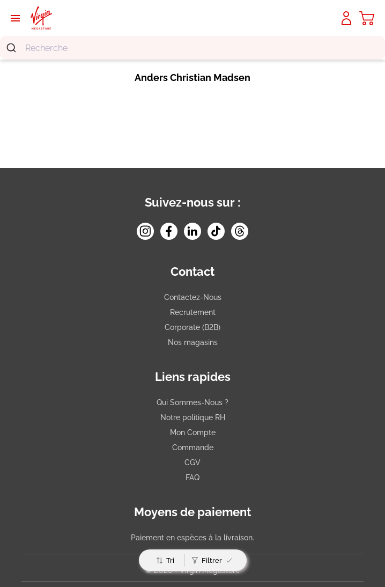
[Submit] (12, 48)
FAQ (192, 477)
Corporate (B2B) (192, 327)
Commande (192, 447)
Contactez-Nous (192, 297)
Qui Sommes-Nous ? (192, 402)
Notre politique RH (192, 417)
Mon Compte (193, 432)
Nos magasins (193, 342)
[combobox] (192, 48)
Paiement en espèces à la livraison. (192, 537)
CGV (192, 462)
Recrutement (193, 312)
